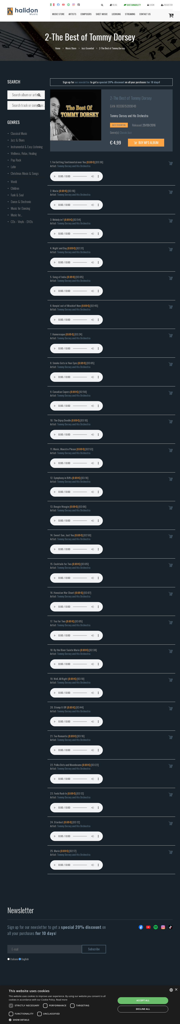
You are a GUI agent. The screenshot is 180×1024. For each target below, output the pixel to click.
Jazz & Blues (18, 140)
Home (57, 48)
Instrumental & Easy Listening (27, 146)
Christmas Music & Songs (25, 173)
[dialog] (90, 1005)
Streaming (130, 14)
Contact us (145, 14)
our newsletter (82, 82)
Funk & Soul (17, 195)
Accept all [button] (142, 1000)
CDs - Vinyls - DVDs (22, 221)
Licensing (116, 14)
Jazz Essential (88, 48)
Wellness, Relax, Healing (24, 153)
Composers (86, 14)
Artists (72, 14)
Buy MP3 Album (146, 142)
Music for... (16, 215)
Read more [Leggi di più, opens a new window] (61, 999)
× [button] (176, 989)
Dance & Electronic (21, 201)
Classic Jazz (126, 132)
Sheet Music (102, 14)
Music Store (58, 14)
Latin (13, 166)
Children (15, 188)
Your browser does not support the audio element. (76, 176)
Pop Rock (16, 160)
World (14, 181)
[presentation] (34, 975)
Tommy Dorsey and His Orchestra (129, 115)
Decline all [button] (143, 1009)
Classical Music (19, 133)
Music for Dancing (20, 208)
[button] (61, 1019)
